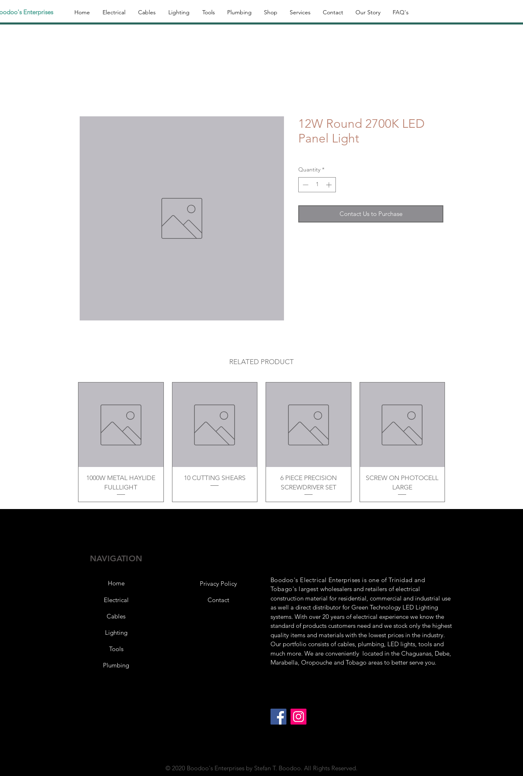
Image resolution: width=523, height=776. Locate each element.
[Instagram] (298, 717)
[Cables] (116, 616)
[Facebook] (278, 717)
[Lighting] (116, 633)
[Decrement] (304, 185)
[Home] (116, 583)
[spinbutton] (317, 185)
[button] (218, 584)
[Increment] (329, 185)
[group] (261, 442)
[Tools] (116, 649)
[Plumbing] (116, 665)
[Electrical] (116, 600)
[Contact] (218, 600)
